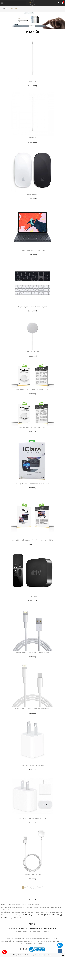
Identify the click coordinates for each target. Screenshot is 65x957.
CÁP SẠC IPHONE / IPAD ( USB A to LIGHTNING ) (32, 653)
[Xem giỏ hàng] (62, 3)
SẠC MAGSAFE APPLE (32, 352)
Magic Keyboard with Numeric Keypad (32, 307)
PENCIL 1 (32, 138)
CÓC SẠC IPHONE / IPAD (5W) (32, 765)
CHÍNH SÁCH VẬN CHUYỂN (33, 938)
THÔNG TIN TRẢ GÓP (50, 938)
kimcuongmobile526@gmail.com (16, 918)
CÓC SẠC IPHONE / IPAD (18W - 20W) (32, 818)
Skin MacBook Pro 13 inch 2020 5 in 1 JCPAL (32, 390)
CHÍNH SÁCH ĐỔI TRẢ (7, 941)
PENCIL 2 (32, 82)
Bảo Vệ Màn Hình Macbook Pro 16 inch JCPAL (32, 484)
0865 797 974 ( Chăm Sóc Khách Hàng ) (48, 915)
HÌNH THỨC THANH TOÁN (15, 938)
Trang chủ (4, 8)
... (34, 888)
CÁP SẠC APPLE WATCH (32, 875)
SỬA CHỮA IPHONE (26, 944)
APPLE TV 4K (32, 596)
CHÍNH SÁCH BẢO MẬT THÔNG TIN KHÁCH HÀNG (31, 941)
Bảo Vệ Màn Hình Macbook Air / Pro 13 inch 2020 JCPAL (32, 540)
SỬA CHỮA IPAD (39, 944)
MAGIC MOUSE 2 (32, 194)
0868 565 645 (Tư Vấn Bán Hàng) (20, 915)
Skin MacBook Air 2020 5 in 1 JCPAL (32, 427)
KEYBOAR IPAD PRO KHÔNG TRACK (32, 250)
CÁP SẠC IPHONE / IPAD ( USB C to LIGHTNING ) (32, 709)
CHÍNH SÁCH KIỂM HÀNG (55, 941)
